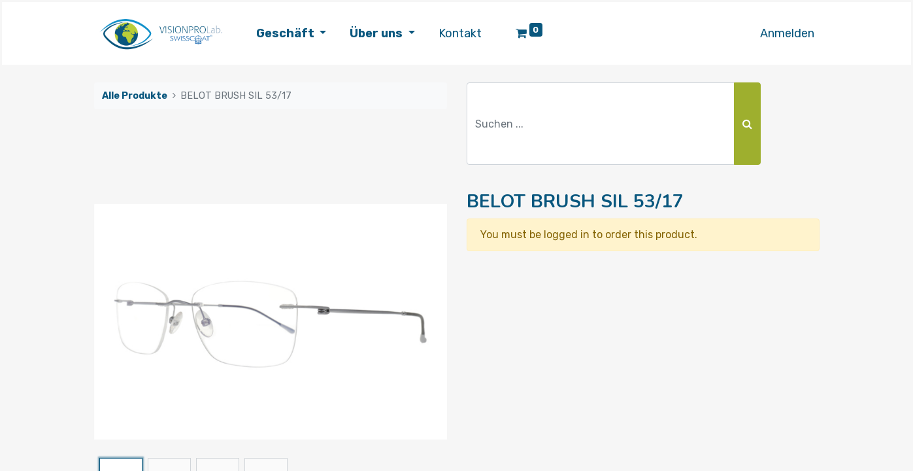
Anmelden (787, 33)
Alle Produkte (134, 95)
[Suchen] (747, 123)
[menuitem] (460, 34)
